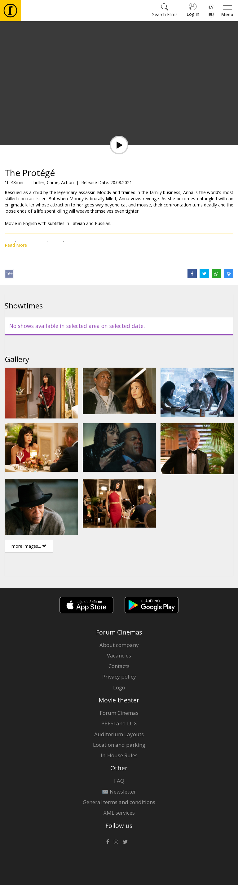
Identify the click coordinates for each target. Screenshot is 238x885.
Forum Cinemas (119, 712)
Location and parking (119, 744)
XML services (119, 812)
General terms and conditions (119, 802)
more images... (28, 546)
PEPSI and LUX (119, 723)
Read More (16, 245)
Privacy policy (119, 676)
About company (119, 644)
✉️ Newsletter (119, 791)
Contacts (119, 666)
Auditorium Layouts (119, 734)
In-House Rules (119, 755)
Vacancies (119, 655)
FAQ (119, 780)
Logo (119, 687)
